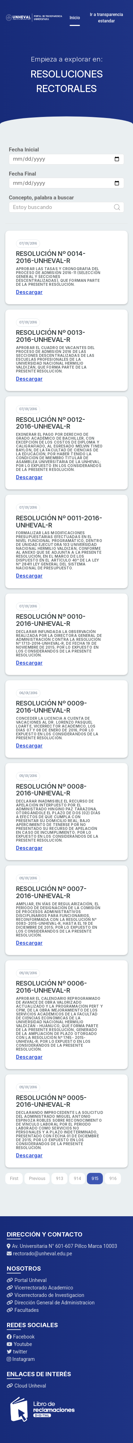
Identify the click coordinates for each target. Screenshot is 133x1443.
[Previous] (37, 1179)
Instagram (21, 1359)
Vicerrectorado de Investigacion (45, 1295)
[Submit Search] (117, 207)
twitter (17, 1352)
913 (59, 1178)
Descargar (29, 292)
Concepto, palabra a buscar (41, 197)
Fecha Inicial (24, 149)
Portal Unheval (26, 1280)
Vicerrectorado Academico (40, 1288)
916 (112, 1178)
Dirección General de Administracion (50, 1302)
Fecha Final (22, 174)
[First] (14, 1179)
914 (77, 1178)
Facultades (23, 1310)
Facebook (20, 1337)
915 (95, 1178)
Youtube (19, 1344)
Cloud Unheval (26, 1386)
